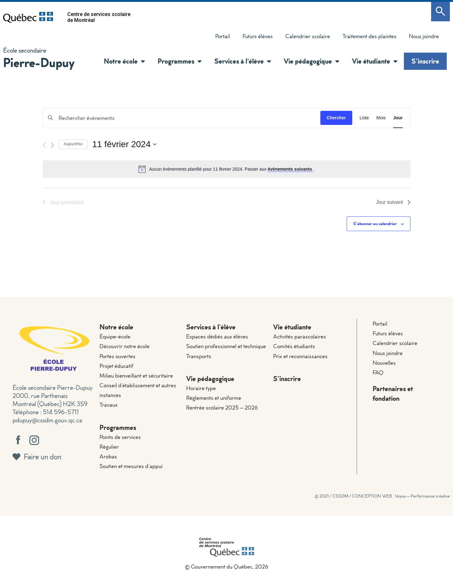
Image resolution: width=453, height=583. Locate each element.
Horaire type (201, 388)
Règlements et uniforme (213, 398)
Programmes (180, 61)
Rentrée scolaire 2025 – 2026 (222, 407)
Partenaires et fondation (393, 393)
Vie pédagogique (311, 61)
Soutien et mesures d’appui (131, 466)
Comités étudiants (294, 346)
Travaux (108, 405)
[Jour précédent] (44, 145)
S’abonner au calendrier (375, 223)
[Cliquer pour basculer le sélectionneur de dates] (124, 144)
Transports (198, 356)
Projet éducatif (116, 366)
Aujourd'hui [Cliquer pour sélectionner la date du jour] (73, 144)
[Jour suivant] (52, 145)
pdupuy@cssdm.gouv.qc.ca (47, 419)
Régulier (109, 447)
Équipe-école (114, 336)
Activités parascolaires (299, 336)
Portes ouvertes (117, 356)
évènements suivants (290, 169)
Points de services (120, 437)
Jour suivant (393, 202)
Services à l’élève (242, 61)
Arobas (108, 456)
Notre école (124, 61)
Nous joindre (424, 36)
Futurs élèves (257, 36)
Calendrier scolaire (307, 36)
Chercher (336, 117)
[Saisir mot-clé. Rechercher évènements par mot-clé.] (181, 118)
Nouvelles (384, 363)
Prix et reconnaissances (300, 356)
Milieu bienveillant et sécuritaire (136, 375)
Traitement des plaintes (369, 36)
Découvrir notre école (124, 346)
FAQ (378, 372)
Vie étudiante (375, 61)
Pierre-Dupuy (38, 62)
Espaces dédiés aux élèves (217, 336)
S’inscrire (425, 61)
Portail (222, 36)
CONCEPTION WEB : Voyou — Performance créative (401, 496)
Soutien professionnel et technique (226, 346)
